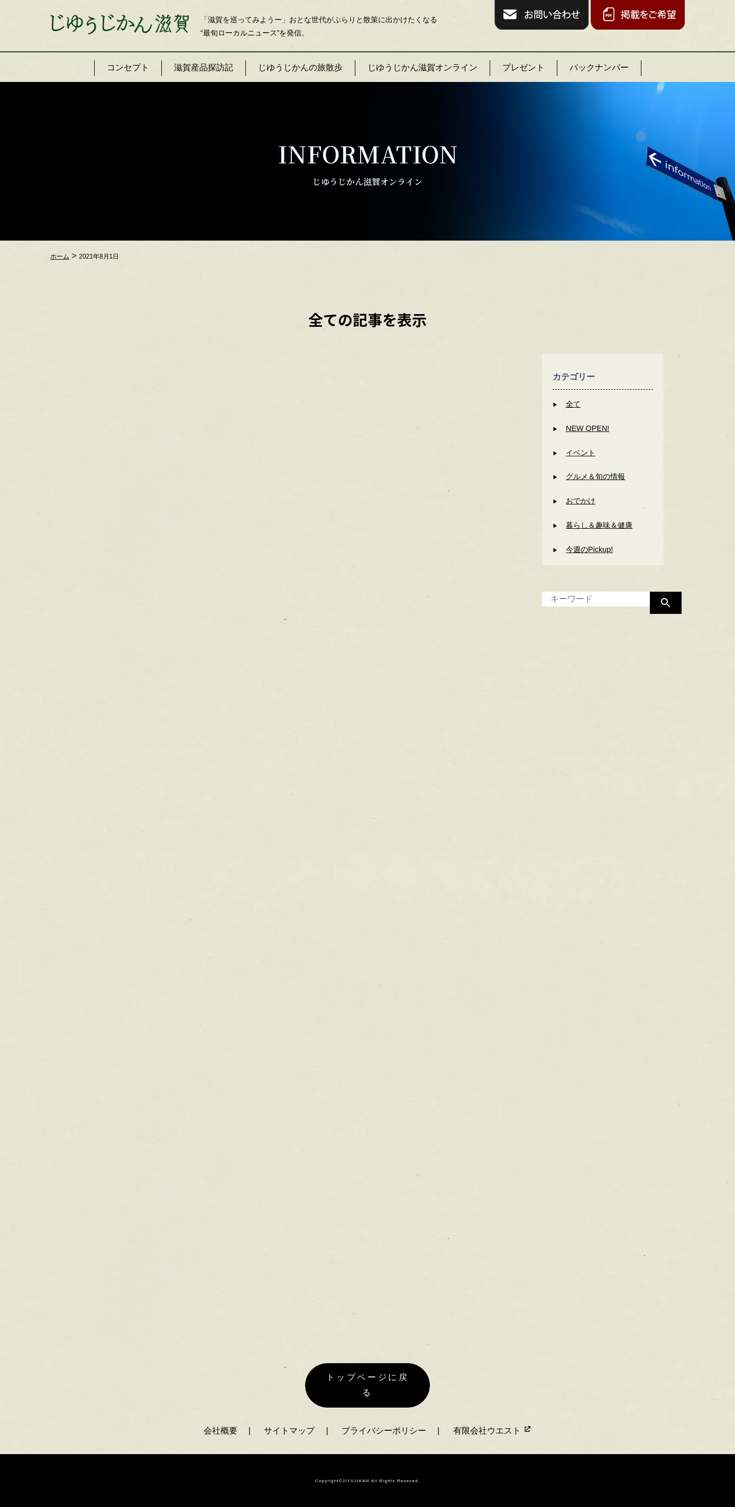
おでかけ (580, 501)
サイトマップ (289, 1429)
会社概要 (220, 1429)
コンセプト (128, 67)
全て (573, 404)
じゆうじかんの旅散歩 (300, 67)
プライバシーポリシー (384, 1429)
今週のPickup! (589, 549)
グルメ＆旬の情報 (595, 476)
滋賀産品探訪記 (203, 67)
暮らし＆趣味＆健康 (599, 525)
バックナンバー (599, 67)
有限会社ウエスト (492, 1429)
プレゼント (523, 67)
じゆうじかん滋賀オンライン (422, 67)
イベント (580, 452)
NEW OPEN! (587, 428)
